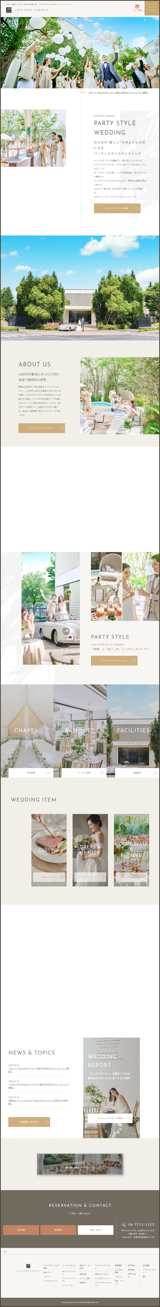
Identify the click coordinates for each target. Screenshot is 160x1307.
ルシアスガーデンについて (45, 428)
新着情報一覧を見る (34, 1123)
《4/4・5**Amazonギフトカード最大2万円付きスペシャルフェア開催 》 (118, 92)
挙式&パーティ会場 (85, 1266)
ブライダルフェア (50, 1281)
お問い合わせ (96, 1229)
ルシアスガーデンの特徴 (122, 210)
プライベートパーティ (69, 1279)
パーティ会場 (91, 774)
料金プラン (47, 1272)
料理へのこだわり (52, 878)
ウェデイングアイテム (102, 1266)
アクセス (118, 1276)
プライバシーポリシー (149, 1271)
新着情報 (118, 1265)
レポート (46, 1276)
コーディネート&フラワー (133, 878)
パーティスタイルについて (120, 660)
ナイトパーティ (68, 1285)
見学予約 (21, 1229)
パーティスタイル (69, 1265)
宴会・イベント (119, 1282)
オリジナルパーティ (69, 1272)
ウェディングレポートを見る (114, 1119)
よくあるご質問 (119, 1271)
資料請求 (58, 1229)
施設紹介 (145, 774)
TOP (4, 1251)
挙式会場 (38, 774)
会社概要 (146, 1265)
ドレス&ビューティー (93, 878)
